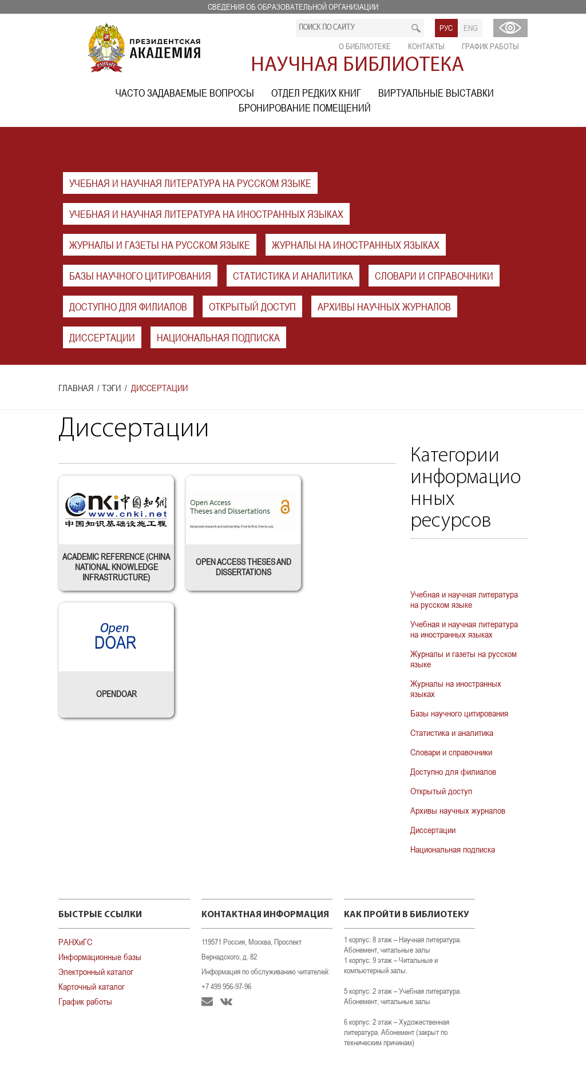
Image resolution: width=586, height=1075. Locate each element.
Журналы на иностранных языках (356, 245)
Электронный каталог (95, 971)
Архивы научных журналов (384, 307)
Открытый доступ (252, 307)
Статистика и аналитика (293, 276)
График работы (490, 46)
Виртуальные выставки (436, 93)
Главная (75, 388)
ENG (471, 28)
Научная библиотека (357, 65)
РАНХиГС (75, 942)
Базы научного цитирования (140, 276)
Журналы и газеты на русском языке (159, 245)
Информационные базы (99, 956)
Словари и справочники (434, 276)
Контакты (426, 46)
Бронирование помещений (305, 108)
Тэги (111, 388)
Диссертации (102, 338)
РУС (446, 28)
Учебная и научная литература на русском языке (190, 183)
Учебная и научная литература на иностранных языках (206, 214)
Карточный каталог (91, 986)
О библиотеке (365, 46)
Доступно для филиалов (128, 307)
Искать (416, 28)
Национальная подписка (218, 338)
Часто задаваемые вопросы (185, 93)
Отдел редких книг (316, 93)
